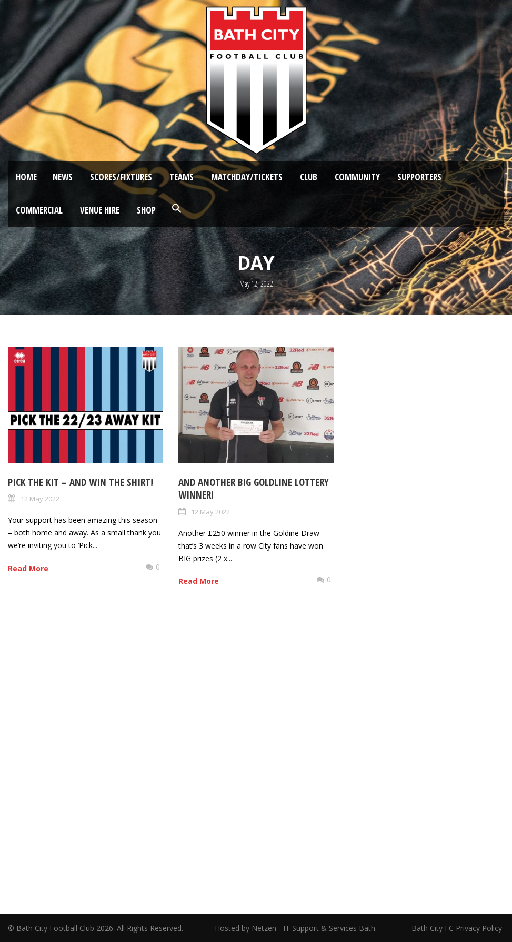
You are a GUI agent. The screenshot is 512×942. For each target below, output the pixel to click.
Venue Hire (99, 210)
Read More (28, 568)
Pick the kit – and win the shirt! (80, 482)
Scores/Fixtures (121, 177)
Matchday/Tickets (247, 177)
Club (308, 177)
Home (26, 177)
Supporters (419, 177)
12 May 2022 (40, 498)
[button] (177, 209)
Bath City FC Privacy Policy (457, 928)
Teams (181, 177)
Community (357, 177)
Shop (146, 210)
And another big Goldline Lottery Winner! (253, 488)
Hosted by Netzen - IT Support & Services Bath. (296, 928)
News (63, 177)
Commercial (39, 210)
